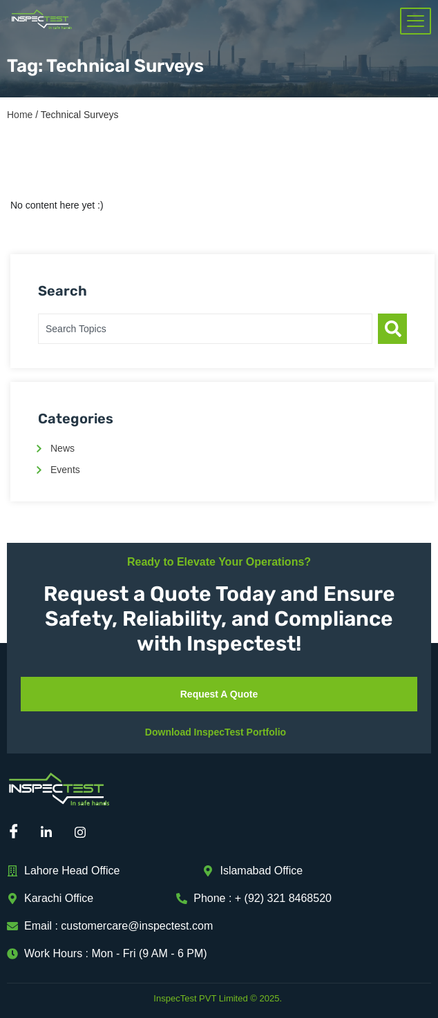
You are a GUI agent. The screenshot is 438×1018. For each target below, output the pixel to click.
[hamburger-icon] (415, 21)
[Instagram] (85, 833)
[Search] (392, 329)
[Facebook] (17, 833)
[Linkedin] (51, 833)
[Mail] (118, 833)
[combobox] (205, 329)
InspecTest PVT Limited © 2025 (216, 998)
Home (19, 114)
